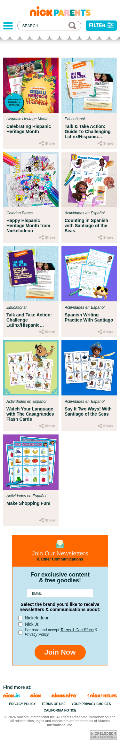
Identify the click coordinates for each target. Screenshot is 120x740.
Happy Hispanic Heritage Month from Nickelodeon (28, 225)
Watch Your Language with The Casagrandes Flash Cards (30, 414)
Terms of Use (54, 704)
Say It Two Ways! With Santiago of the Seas (88, 411)
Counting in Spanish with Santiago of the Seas (86, 225)
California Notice (60, 710)
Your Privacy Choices (91, 704)
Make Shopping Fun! (28, 503)
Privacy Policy (37, 634)
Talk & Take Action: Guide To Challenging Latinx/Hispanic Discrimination (88, 131)
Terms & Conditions (77, 630)
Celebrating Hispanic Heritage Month (28, 129)
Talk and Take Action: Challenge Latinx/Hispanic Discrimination (29, 320)
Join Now (60, 652)
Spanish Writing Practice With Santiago (89, 317)
